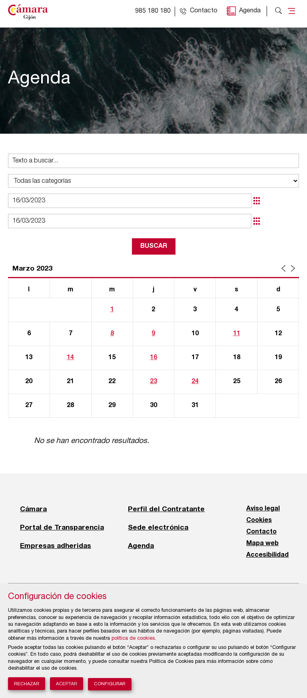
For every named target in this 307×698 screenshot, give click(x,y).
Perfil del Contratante (166, 508)
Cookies (259, 520)
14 (70, 357)
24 (195, 381)
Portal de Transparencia (62, 527)
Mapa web (262, 543)
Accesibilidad (267, 555)
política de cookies (133, 638)
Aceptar (67, 683)
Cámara (33, 508)
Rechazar (26, 683)
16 (153, 357)
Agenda (250, 11)
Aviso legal (263, 509)
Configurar (110, 684)
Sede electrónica (158, 527)
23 (153, 381)
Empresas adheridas (55, 545)
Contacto (261, 532)
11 (236, 333)
